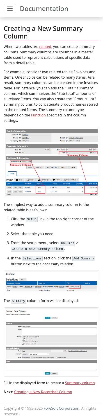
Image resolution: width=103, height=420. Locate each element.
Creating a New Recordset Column (43, 391)
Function (38, 115)
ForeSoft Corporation (61, 408)
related (45, 46)
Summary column (80, 382)
